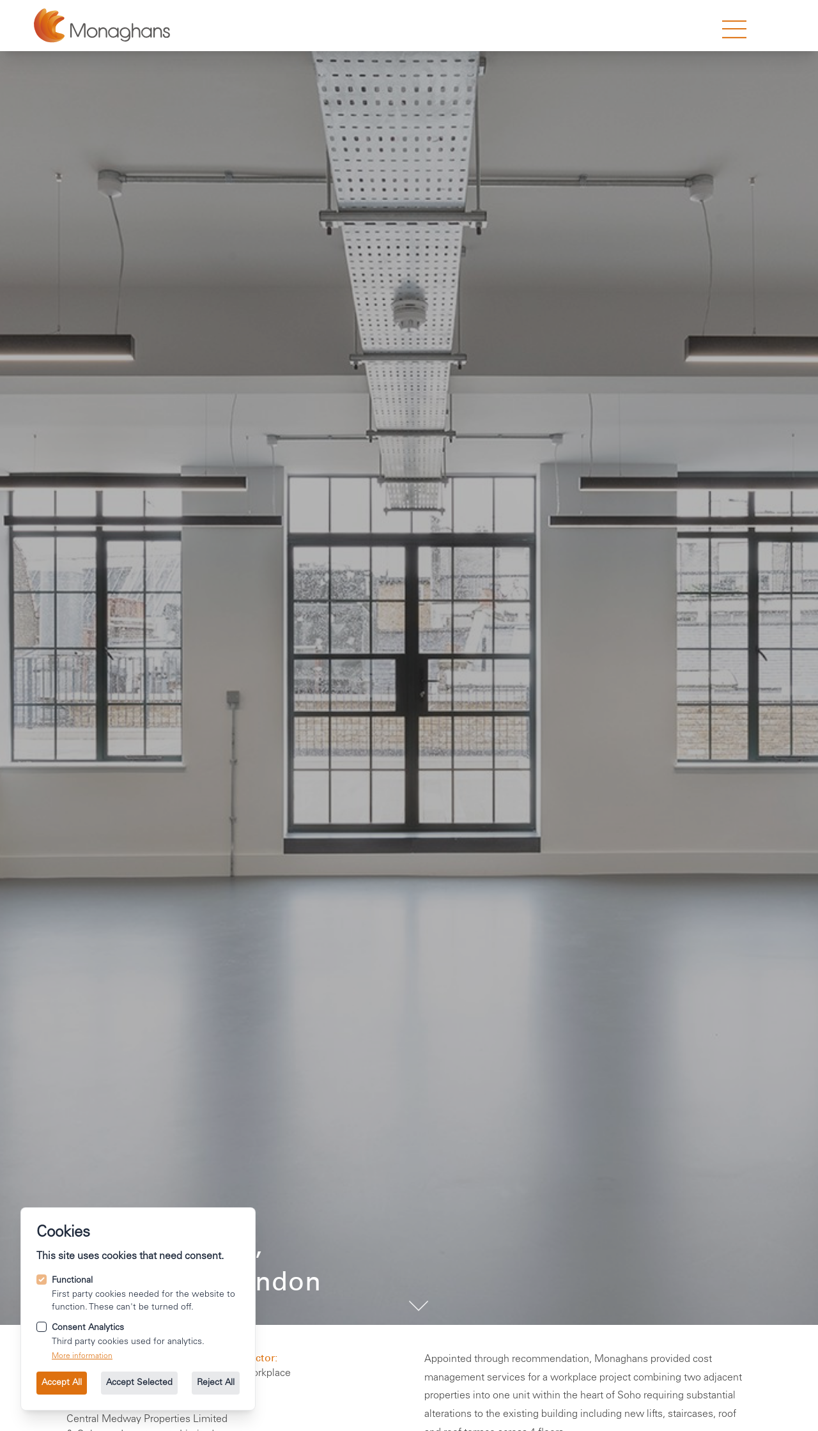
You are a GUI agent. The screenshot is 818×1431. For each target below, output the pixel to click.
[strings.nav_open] (734, 29)
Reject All (216, 1383)
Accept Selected (139, 1383)
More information (82, 1356)
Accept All (62, 1383)
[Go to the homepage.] (102, 25)
